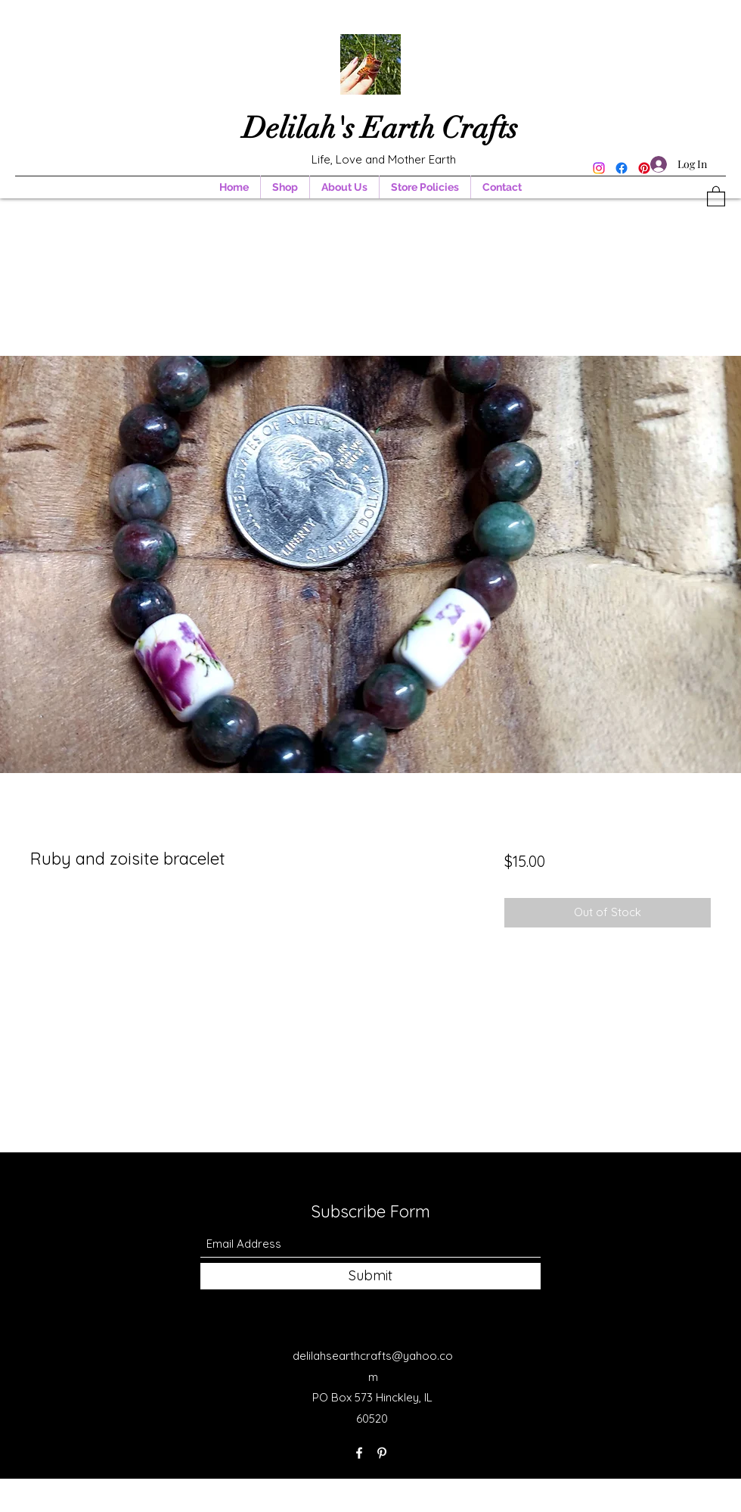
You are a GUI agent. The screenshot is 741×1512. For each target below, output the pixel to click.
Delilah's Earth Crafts (384, 128)
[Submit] (370, 1276)
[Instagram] (598, 168)
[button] (716, 196)
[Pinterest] (381, 1453)
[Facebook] (621, 168)
